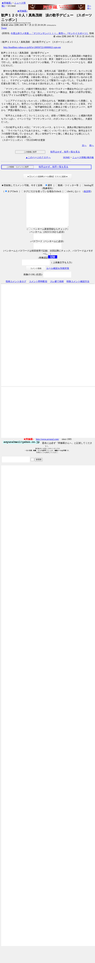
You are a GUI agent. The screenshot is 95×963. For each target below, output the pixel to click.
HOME (66, 157)
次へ (89, 6)
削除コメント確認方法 (78, 288)
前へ (89, 8)
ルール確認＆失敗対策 (57, 275)
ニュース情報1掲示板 (83, 157)
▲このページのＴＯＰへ (38, 157)
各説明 (87, 191)
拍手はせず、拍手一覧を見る (65, 152)
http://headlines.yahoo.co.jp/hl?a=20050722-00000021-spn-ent (32, 47)
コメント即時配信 (38, 288)
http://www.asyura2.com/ (47, 446)
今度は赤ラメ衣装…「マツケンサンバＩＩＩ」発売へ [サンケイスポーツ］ (50, 33)
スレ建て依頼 (57, 288)
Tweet (4, 28)
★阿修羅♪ (7, 3)
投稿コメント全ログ (16, 288)
